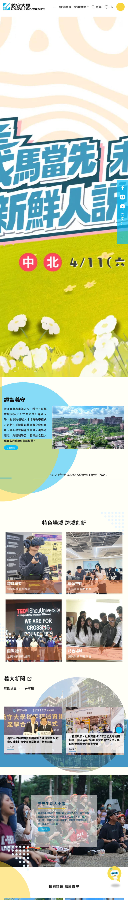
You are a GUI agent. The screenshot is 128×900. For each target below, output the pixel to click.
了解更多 (11, 447)
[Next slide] (35, 368)
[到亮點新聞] (29, 694)
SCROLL (123, 226)
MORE (10, 763)
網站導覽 (65, 7)
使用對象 (81, 7)
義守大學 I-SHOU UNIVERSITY (24, 6)
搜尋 (97, 7)
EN (109, 7)
